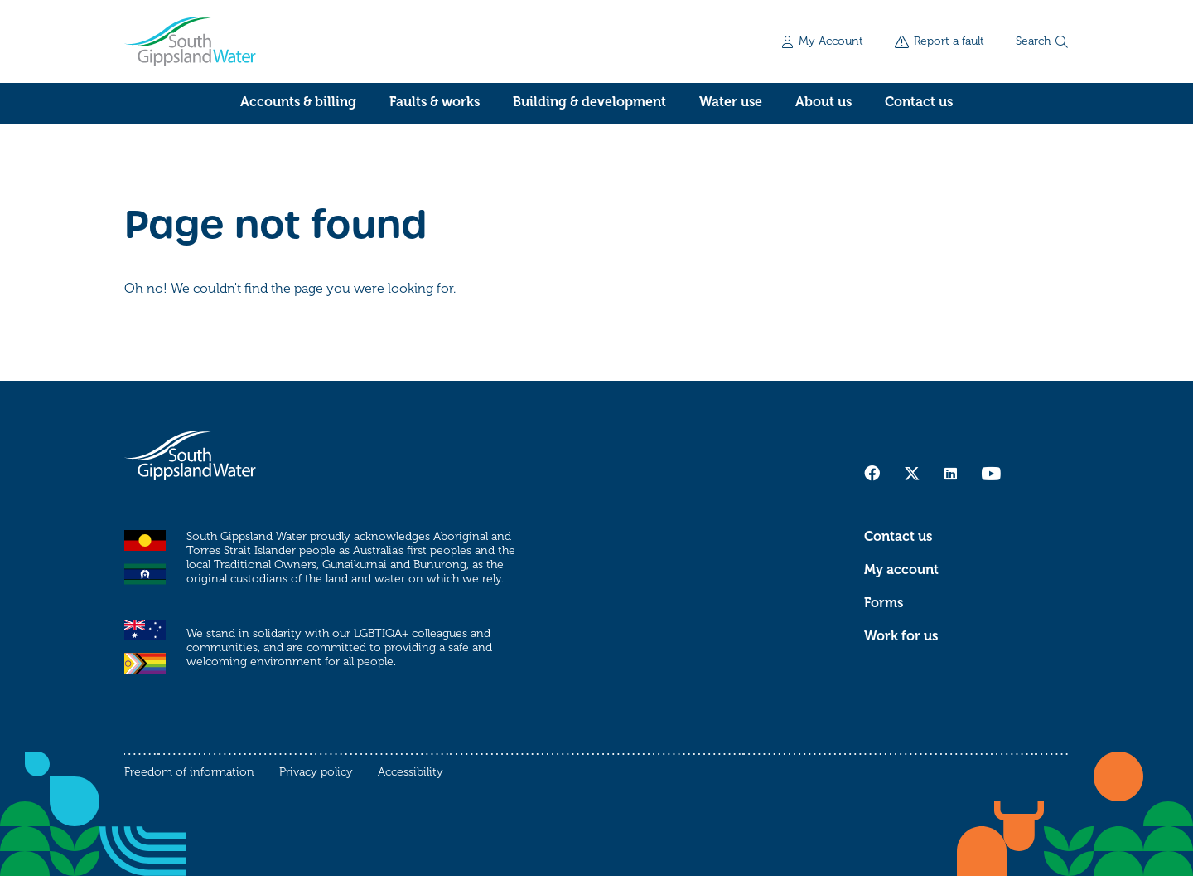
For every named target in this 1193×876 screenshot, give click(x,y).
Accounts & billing (298, 102)
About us (823, 102)
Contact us (919, 102)
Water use (730, 102)
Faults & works (434, 102)
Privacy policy (316, 772)
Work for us (901, 636)
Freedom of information (189, 772)
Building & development (589, 102)
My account (901, 569)
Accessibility (410, 772)
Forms (883, 603)
